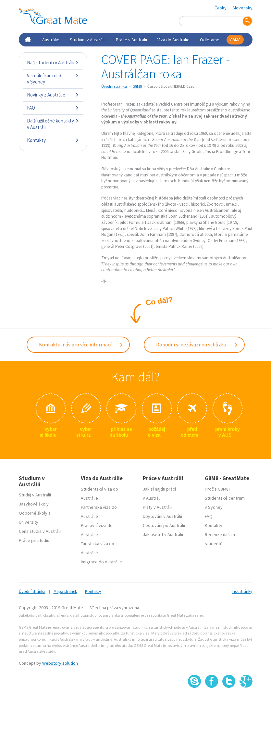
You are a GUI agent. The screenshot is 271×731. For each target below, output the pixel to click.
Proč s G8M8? (217, 489)
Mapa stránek (65, 591)
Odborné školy (33, 513)
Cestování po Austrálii (164, 525)
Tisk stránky (242, 591)
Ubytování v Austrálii (162, 516)
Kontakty (53, 140)
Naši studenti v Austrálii (53, 62)
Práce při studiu (34, 540)
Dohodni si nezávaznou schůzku (197, 344)
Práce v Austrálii (131, 40)
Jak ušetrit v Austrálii (163, 534)
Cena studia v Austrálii (40, 531)
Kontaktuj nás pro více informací (81, 344)
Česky (221, 8)
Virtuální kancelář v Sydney (53, 78)
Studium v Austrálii (87, 40)
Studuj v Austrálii (35, 495)
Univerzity (28, 522)
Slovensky (242, 8)
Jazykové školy (34, 504)
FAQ (53, 108)
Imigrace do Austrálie (101, 562)
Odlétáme (209, 40)
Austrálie (50, 40)
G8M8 (235, 40)
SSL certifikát (229, 702)
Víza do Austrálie (173, 40)
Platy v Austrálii (157, 507)
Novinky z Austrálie (53, 95)
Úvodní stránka (114, 86)
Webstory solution (60, 663)
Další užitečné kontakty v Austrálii (53, 124)
